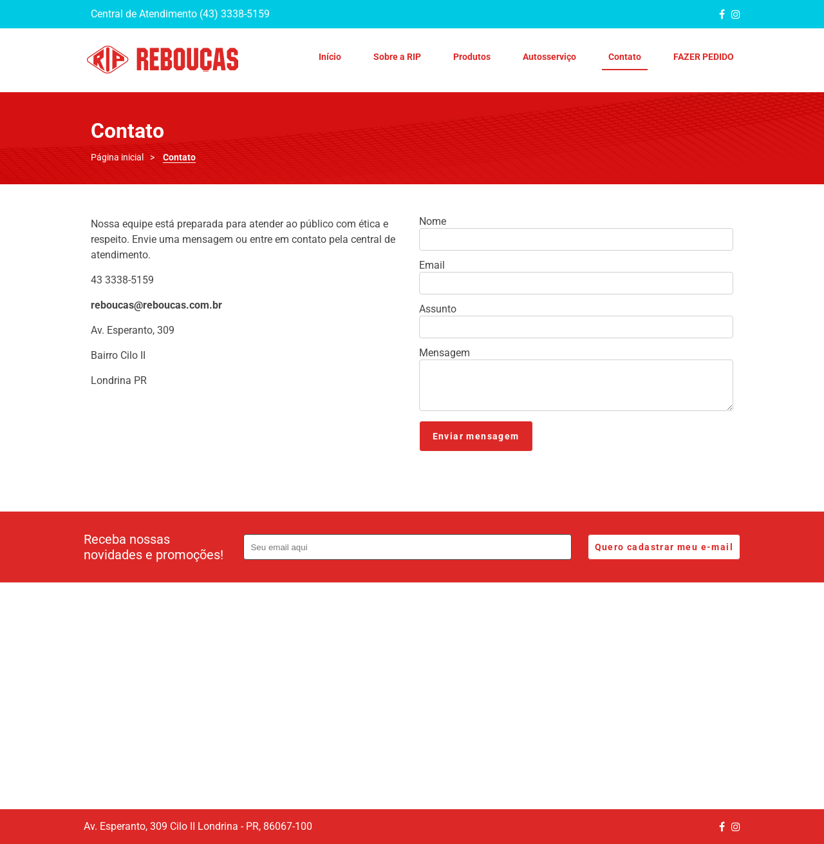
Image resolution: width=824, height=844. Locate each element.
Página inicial (117, 157)
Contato (624, 57)
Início (330, 57)
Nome (432, 221)
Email (432, 265)
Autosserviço (549, 57)
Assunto (437, 309)
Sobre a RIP (397, 57)
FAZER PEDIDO (703, 57)
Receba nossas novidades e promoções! (153, 547)
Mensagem (444, 353)
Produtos (472, 57)
